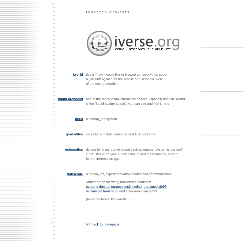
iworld (78, 74)
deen (79, 119)
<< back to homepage (103, 224)
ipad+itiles (74, 134)
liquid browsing (70, 99)
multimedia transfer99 (102, 191)
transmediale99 (155, 186)
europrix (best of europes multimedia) (114, 186)
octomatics (74, 149)
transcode (75, 174)
